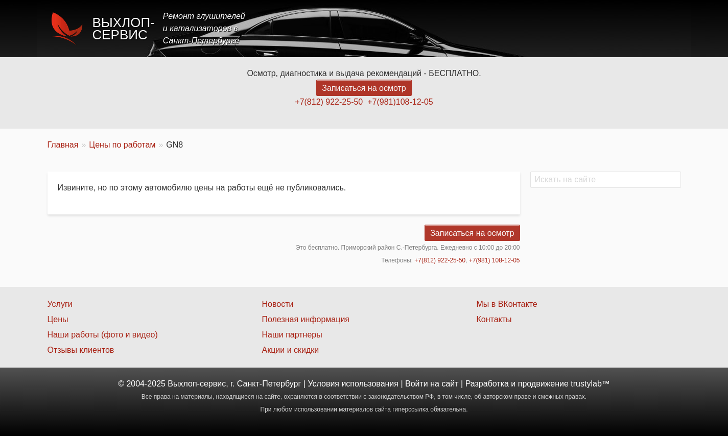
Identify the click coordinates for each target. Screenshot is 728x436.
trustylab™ (590, 383)
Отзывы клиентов (81, 350)
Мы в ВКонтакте (506, 304)
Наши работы (590, 28)
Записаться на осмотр (364, 88)
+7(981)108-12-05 (400, 102)
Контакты (653, 28)
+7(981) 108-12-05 (494, 260)
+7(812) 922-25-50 (329, 102)
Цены (493, 28)
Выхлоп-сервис (123, 28)
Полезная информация (305, 319)
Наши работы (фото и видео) (103, 334)
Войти (416, 383)
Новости (277, 304)
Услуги (452, 28)
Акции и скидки (290, 350)
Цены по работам (122, 144)
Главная (405, 28)
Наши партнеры (292, 334)
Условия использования (353, 383)
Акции (533, 28)
